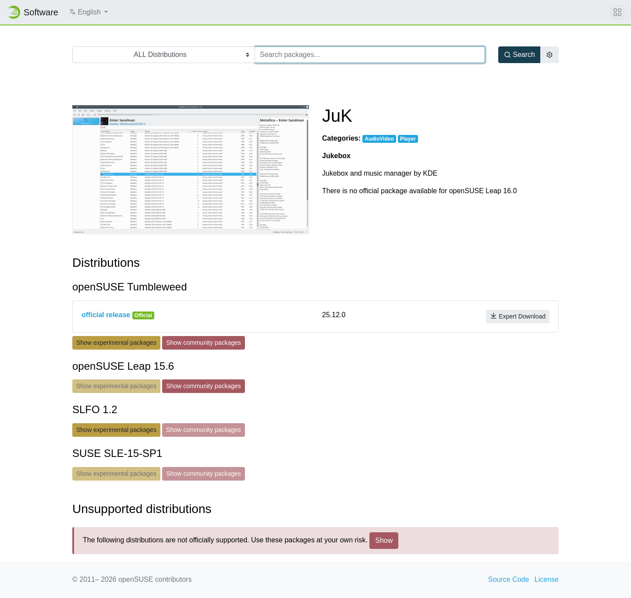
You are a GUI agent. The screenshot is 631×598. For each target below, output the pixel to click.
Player (408, 139)
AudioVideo (379, 139)
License (547, 579)
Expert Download (518, 316)
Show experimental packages (116, 342)
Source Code (508, 579)
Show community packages (203, 342)
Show (384, 540)
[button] (88, 12)
